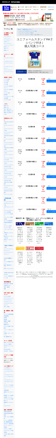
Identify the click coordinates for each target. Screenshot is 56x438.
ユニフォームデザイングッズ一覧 (28, 31)
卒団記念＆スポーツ (27, 29)
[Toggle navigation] (52, 2)
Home (19, 29)
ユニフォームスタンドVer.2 (26, 33)
